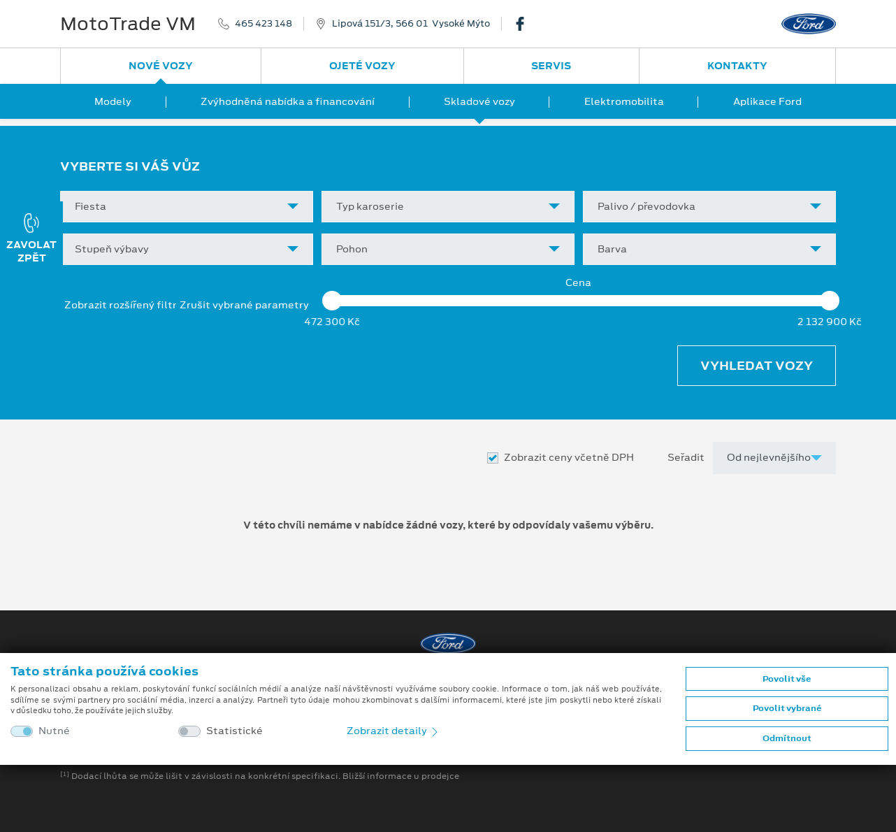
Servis (551, 66)
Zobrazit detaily (393, 731)
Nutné (54, 731)
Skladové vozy (479, 101)
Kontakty (737, 66)
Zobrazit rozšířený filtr (120, 305)
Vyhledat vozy (756, 365)
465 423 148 (263, 23)
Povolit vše (787, 678)
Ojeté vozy (362, 66)
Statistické (234, 731)
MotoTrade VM (128, 23)
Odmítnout (787, 738)
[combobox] (186, 206)
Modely (112, 101)
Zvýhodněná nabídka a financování (288, 101)
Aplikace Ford (767, 101)
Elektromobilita (624, 101)
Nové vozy (161, 66)
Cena (578, 282)
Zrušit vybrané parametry (244, 305)
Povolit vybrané (787, 708)
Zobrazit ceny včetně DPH (569, 457)
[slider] (332, 300)
